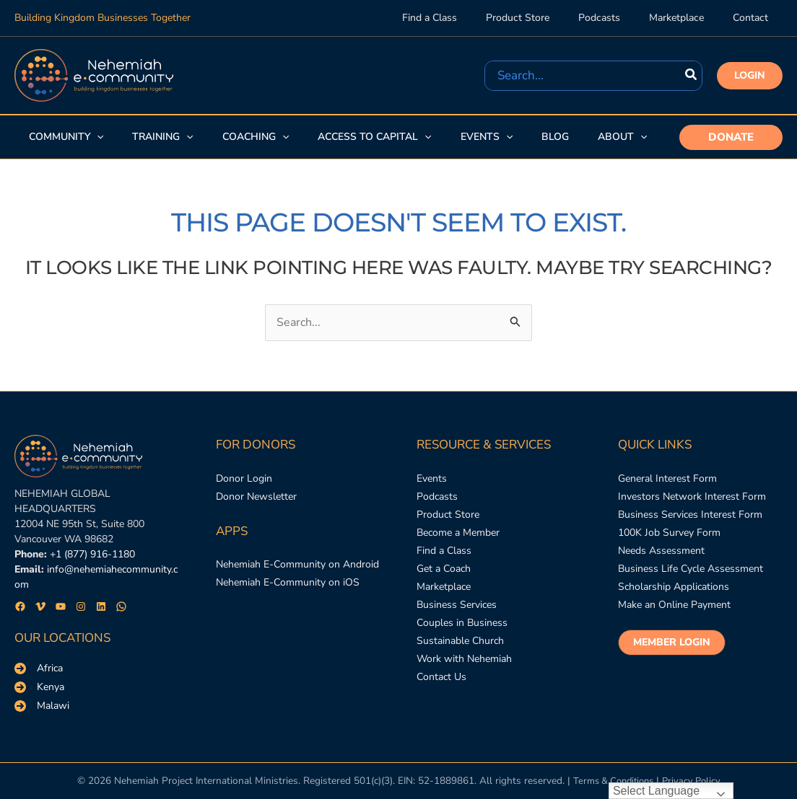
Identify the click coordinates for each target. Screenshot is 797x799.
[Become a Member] (458, 539)
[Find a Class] (444, 558)
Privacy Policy (695, 781)
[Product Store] (448, 519)
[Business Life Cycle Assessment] (690, 578)
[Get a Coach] (444, 578)
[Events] (432, 480)
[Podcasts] (437, 499)
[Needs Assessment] (661, 558)
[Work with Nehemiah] (464, 676)
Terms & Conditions (611, 781)
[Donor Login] (244, 480)
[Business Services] (457, 617)
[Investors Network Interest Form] (692, 499)
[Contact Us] (441, 695)
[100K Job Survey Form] (669, 539)
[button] (750, 75)
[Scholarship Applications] (673, 597)
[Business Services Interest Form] (690, 519)
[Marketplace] (444, 597)
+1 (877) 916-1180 (92, 555)
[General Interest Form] (667, 480)
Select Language (656, 791)
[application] (95, 137)
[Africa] (38, 668)
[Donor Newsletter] (256, 499)
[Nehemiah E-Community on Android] (297, 569)
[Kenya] (39, 687)
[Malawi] (41, 706)
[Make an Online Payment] (674, 617)
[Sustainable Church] (460, 656)
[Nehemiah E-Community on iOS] (288, 589)
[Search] (691, 75)
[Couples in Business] (462, 637)
